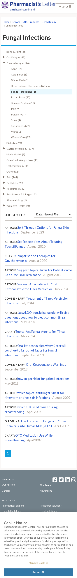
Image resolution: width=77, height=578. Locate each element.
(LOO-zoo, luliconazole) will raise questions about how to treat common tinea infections (37, 317)
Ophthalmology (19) (17, 165)
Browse (16, 21)
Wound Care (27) (21, 137)
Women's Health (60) (18, 205)
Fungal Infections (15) (24, 91)
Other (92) (12, 171)
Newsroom (46, 490)
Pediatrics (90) (14, 183)
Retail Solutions (48, 511)
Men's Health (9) (15, 154)
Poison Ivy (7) (19, 114)
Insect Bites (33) (20, 97)
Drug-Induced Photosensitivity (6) (30, 85)
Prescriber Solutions (51, 505)
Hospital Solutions (11, 511)
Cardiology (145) (15, 57)
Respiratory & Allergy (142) (21, 194)
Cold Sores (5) (19, 74)
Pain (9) (15, 108)
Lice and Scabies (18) (23, 103)
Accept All (38, 572)
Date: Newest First (53, 214)
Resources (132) (15, 188)
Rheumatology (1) (16, 200)
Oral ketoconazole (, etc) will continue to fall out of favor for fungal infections (35, 350)
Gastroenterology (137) (20, 148)
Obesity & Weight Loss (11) (22, 160)
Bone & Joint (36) (16, 51)
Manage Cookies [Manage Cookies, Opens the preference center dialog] (38, 562)
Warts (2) (16, 131)
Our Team (45, 485)
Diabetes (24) (14, 143)
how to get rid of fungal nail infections (43, 379)
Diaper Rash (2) (19, 80)
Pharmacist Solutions (13, 505)
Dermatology (49, 21)
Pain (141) (12, 177)
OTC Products (31, 21)
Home (6, 21)
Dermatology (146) (18, 63)
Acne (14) (16, 68)
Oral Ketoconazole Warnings (46, 364)
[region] (38, 545)
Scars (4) (16, 120)
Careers (6, 490)
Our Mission (8, 484)
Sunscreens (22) (20, 125)
